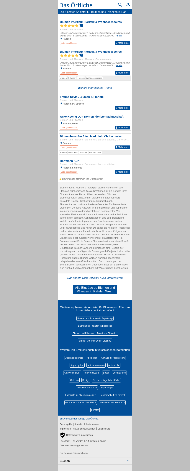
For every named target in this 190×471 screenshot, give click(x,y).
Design (85, 380)
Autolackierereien (96, 365)
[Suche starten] (120, 4)
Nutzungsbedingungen (84, 428)
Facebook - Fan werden (71, 441)
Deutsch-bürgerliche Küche (106, 380)
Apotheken (92, 358)
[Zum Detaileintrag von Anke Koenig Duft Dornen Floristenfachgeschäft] (95, 122)
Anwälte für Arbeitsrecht (113, 358)
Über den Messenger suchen (74, 445)
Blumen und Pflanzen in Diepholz (95, 340)
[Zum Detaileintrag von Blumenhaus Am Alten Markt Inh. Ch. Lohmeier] (95, 142)
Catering (74, 380)
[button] (126, 4)
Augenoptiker (77, 365)
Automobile (113, 365)
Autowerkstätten (72, 372)
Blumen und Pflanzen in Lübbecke (95, 326)
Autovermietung (91, 372)
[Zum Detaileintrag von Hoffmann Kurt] (95, 166)
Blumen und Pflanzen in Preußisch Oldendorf (95, 333)
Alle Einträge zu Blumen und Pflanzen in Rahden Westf (95, 289)
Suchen (65, 460)
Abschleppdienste (74, 358)
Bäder (106, 372)
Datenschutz (104, 428)
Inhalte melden (91, 424)
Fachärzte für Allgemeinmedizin (80, 395)
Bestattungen (119, 372)
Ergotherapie (107, 387)
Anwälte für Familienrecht (112, 402)
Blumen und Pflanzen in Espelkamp (94, 318)
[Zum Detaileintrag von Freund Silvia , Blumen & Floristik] (95, 102)
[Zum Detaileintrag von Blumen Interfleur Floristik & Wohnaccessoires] (95, 32)
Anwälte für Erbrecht (87, 387)
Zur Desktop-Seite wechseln (74, 453)
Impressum (65, 428)
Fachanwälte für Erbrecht (112, 395)
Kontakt (78, 424)
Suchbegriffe (66, 424)
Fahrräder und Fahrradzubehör (80, 402)
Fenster (95, 410)
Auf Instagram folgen (96, 441)
